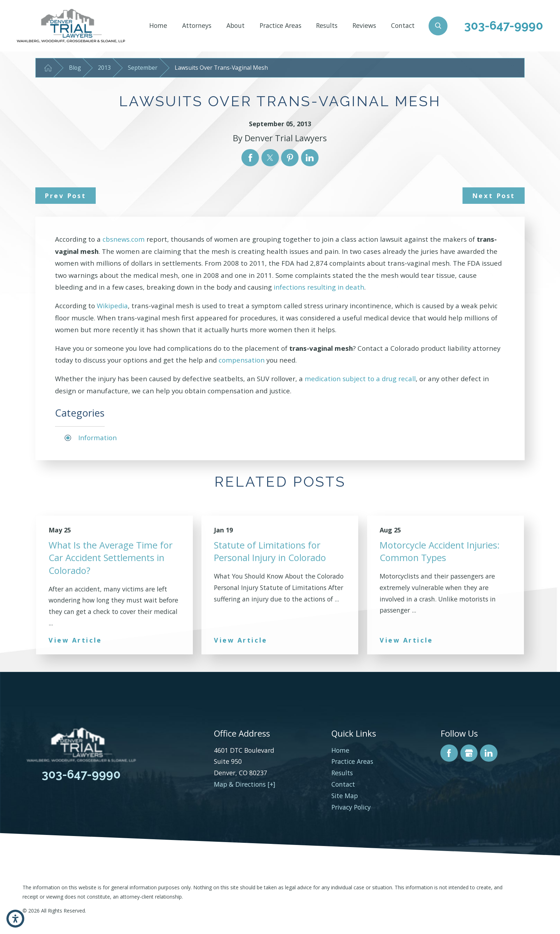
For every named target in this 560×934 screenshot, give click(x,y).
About (235, 25)
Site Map (344, 795)
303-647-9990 (503, 26)
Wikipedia (112, 305)
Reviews (364, 25)
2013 (104, 68)
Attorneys (196, 25)
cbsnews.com (123, 239)
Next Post (493, 195)
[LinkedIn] (489, 753)
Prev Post (65, 195)
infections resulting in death (319, 286)
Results (327, 25)
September (143, 68)
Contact (403, 25)
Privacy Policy (351, 807)
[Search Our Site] (438, 25)
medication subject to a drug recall (360, 378)
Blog (75, 68)
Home (158, 25)
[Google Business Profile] (469, 753)
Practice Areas (280, 25)
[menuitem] (158, 25)
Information (97, 437)
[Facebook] (449, 753)
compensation (242, 359)
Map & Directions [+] (244, 784)
